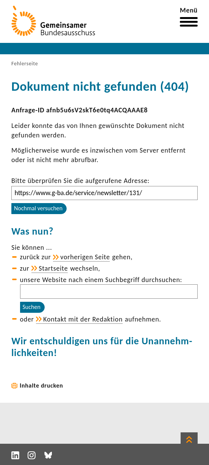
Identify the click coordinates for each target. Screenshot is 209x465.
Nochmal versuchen (38, 208)
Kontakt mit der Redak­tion (83, 319)
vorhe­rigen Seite (85, 257)
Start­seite (53, 268)
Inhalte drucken (41, 385)
